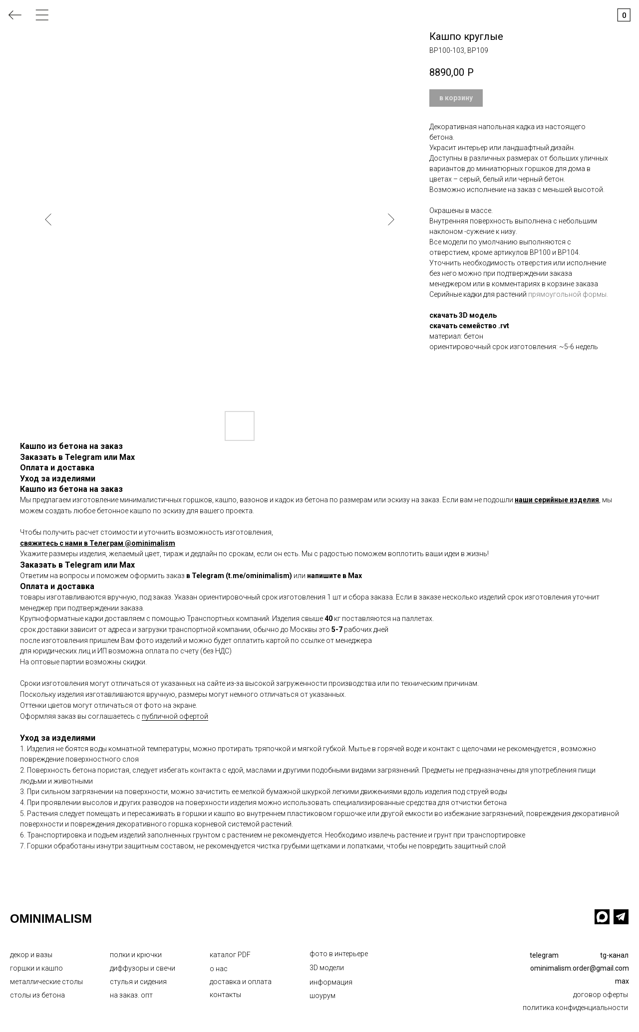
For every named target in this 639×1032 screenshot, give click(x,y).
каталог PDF (230, 955)
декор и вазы (31, 955)
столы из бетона (37, 995)
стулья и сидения (138, 982)
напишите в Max (334, 576)
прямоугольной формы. (568, 294)
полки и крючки (136, 955)
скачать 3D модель (463, 315)
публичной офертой (175, 716)
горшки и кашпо (36, 968)
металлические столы (46, 982)
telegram (544, 955)
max (622, 981)
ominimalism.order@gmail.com (579, 968)
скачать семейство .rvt (469, 326)
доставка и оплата (241, 982)
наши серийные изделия (557, 500)
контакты (225, 995)
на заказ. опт (131, 995)
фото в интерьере (339, 954)
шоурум (322, 996)
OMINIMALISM (51, 918)
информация (331, 982)
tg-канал (614, 955)
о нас (219, 969)
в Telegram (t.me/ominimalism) (239, 576)
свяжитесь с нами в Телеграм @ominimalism (97, 543)
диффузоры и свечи (142, 968)
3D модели (327, 968)
